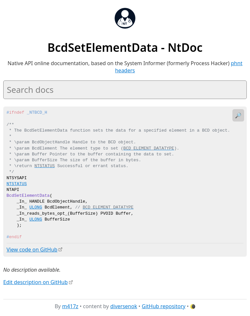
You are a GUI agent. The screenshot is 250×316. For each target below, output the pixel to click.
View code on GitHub (32, 249)
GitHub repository (164, 305)
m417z (70, 305)
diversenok (123, 305)
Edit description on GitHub (35, 281)
